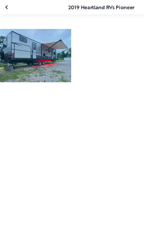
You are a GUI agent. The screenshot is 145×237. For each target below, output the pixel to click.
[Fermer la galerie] (7, 7)
